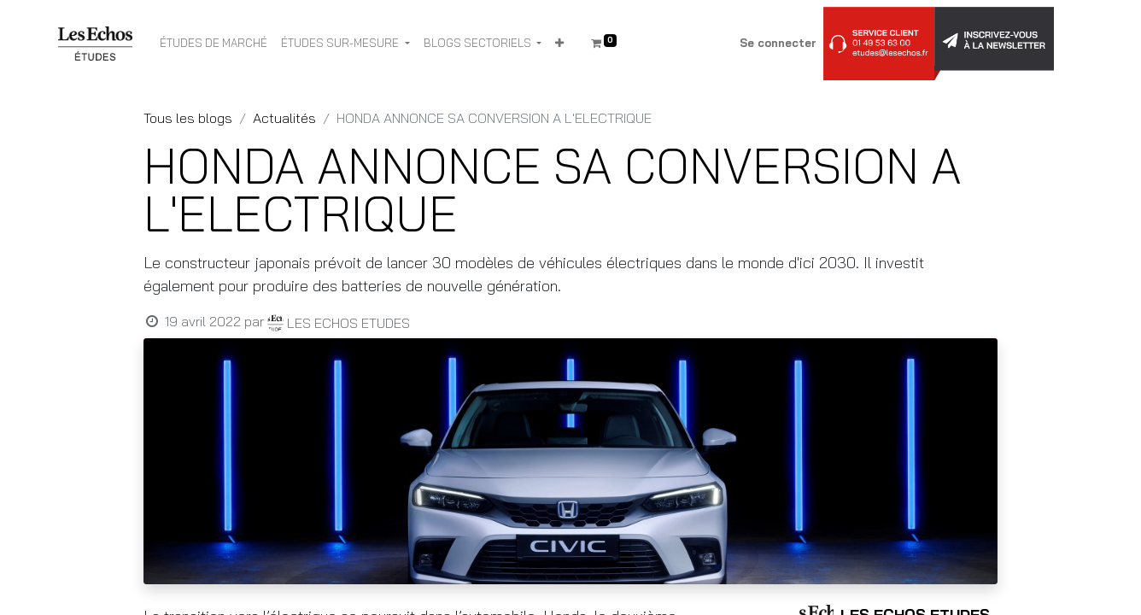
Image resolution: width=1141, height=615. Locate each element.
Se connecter (778, 43)
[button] (559, 43)
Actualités (284, 117)
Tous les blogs (187, 117)
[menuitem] (213, 43)
